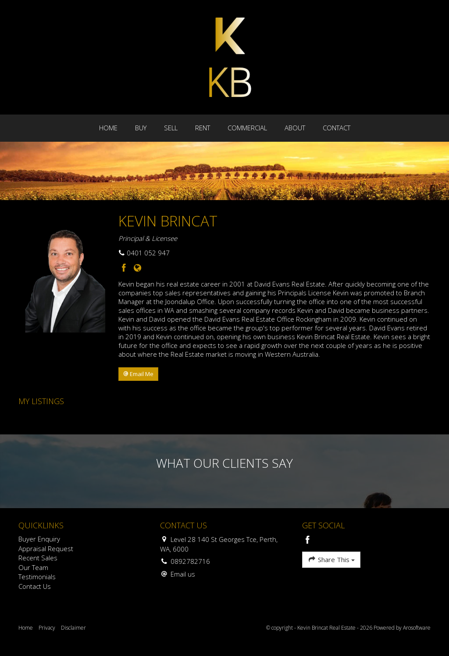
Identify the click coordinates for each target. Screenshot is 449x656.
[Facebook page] (125, 268)
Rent (202, 127)
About (295, 127)
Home (108, 127)
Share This (331, 559)
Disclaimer (73, 627)
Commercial (247, 127)
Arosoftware (417, 627)
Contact (336, 127)
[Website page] (137, 268)
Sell (171, 127)
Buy (140, 127)
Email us (183, 574)
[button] (138, 374)
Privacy (47, 627)
